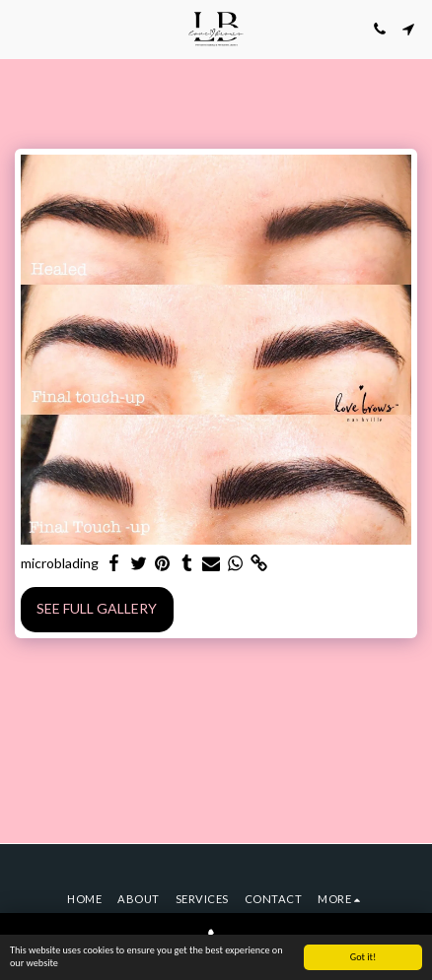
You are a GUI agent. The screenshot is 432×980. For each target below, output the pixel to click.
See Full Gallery (96, 608)
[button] (21, 28)
